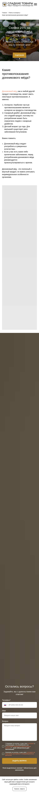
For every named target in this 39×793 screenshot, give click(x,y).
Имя (4, 711)
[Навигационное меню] (35, 4)
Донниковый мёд (9, 91)
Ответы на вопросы (14, 12)
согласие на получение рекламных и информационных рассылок (20, 753)
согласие (31, 743)
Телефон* (6, 700)
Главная (4, 12)
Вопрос (5, 721)
